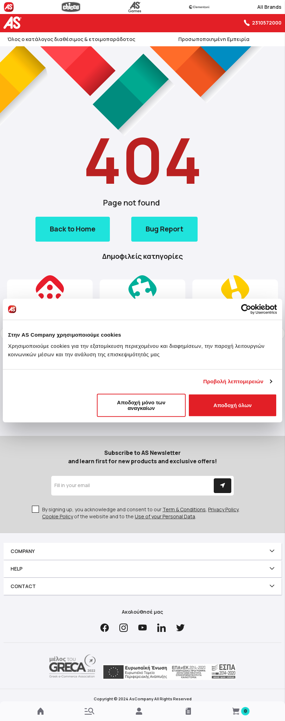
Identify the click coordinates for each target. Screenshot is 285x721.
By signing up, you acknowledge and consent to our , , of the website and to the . (141, 513)
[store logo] (14, 22)
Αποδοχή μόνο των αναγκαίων (141, 405)
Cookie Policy (57, 516)
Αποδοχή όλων (232, 405)
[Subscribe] (222, 485)
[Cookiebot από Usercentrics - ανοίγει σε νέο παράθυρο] (246, 309)
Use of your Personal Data (165, 516)
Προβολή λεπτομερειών (233, 381)
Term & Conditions (184, 509)
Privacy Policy (223, 509)
